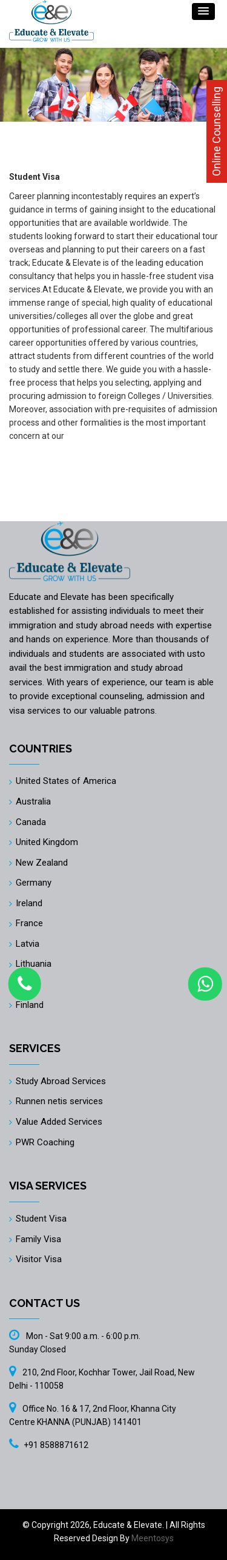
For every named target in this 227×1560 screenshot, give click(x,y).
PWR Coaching (45, 1142)
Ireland (29, 903)
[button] (203, 11)
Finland (30, 1004)
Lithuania (33, 963)
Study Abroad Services (61, 1081)
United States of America (66, 780)
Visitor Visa (39, 1259)
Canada (31, 822)
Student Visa (41, 1218)
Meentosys (152, 1538)
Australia (33, 801)
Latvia (27, 943)
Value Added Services (59, 1121)
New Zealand (42, 862)
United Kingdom (47, 842)
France (29, 923)
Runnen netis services (59, 1101)
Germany (33, 882)
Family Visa (38, 1239)
